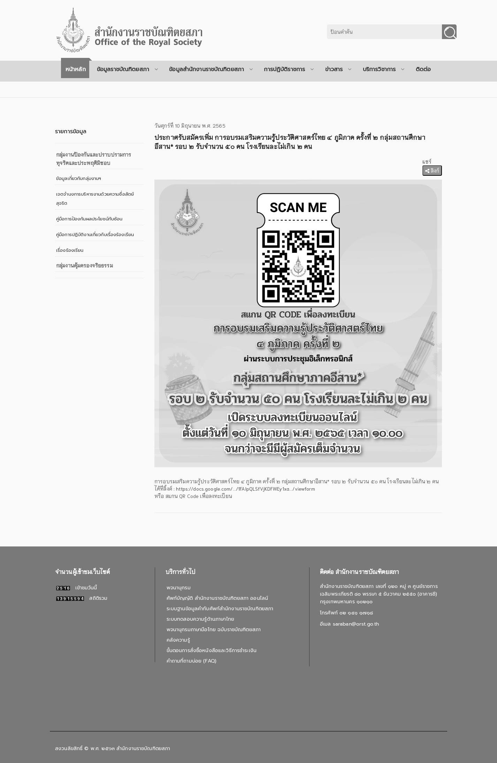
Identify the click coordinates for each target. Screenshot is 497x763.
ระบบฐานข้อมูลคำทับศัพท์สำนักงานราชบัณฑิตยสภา (220, 608)
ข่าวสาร (338, 69)
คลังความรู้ (178, 640)
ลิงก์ (432, 170)
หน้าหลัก (76, 69)
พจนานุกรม (179, 587)
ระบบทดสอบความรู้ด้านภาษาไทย (200, 619)
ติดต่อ (423, 69)
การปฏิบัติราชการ (289, 69)
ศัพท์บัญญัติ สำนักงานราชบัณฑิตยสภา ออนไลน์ (217, 598)
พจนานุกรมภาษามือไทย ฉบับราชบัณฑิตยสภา (214, 629)
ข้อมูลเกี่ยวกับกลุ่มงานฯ (78, 178)
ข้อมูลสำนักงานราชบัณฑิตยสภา (211, 69)
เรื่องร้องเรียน (70, 250)
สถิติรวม (81, 598)
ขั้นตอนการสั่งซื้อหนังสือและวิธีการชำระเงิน (212, 650)
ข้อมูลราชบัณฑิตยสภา (127, 69)
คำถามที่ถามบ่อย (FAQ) (191, 661)
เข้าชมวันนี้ (76, 587)
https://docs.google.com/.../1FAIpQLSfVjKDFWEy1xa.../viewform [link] (245, 488)
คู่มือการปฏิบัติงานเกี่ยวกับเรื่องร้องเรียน (95, 234)
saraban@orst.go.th (356, 624)
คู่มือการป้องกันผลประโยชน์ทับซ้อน (89, 219)
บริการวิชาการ (384, 69)
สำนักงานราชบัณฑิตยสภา (143, 748)
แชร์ (426, 161)
